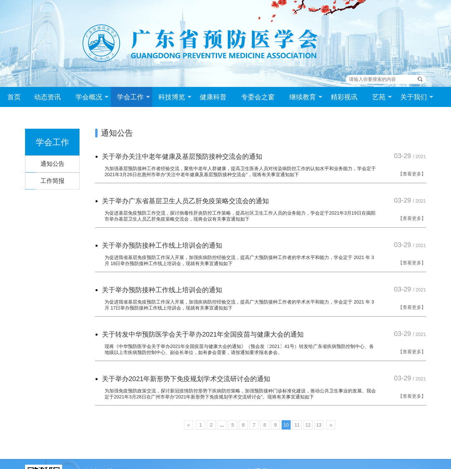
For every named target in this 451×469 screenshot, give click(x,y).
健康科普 (213, 97)
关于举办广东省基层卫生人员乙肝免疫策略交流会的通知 (185, 201)
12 (308, 425)
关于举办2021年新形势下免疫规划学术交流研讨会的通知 (186, 378)
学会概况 (92, 97)
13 (319, 425)
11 (297, 425)
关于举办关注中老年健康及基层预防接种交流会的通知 (182, 156)
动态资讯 (47, 97)
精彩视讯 (344, 97)
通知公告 (52, 163)
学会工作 (133, 97)
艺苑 (382, 97)
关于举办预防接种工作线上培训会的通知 (162, 245)
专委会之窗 (258, 97)
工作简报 (52, 181)
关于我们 (416, 97)
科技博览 (174, 97)
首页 (14, 97)
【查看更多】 (412, 174)
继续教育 (305, 97)
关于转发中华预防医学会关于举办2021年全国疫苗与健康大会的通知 (203, 334)
